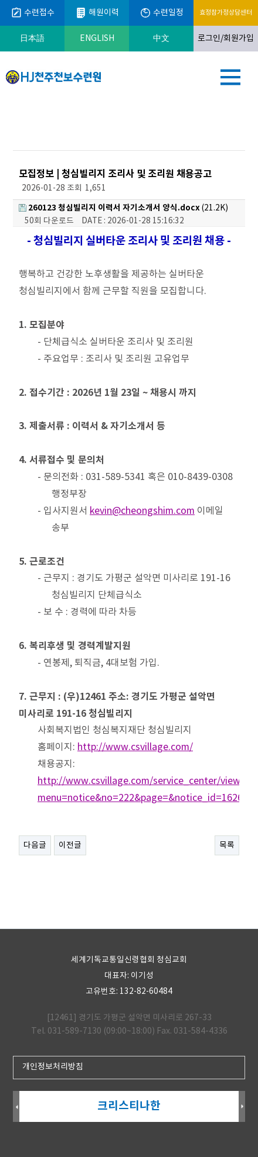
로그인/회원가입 (226, 38)
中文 (161, 38)
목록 (227, 845)
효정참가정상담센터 (225, 12)
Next (242, 1107)
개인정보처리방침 (52, 1067)
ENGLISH (97, 38)
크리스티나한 (129, 1106)
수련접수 (33, 13)
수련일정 (162, 13)
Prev (16, 1107)
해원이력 (97, 13)
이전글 (70, 845)
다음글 (34, 845)
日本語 (32, 38)
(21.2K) (123, 208)
